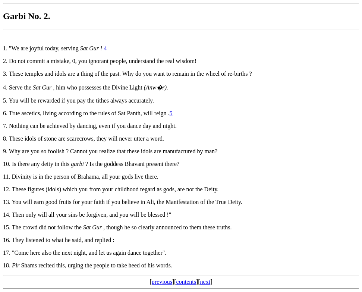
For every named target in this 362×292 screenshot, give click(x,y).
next (205, 282)
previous (162, 282)
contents (186, 282)
